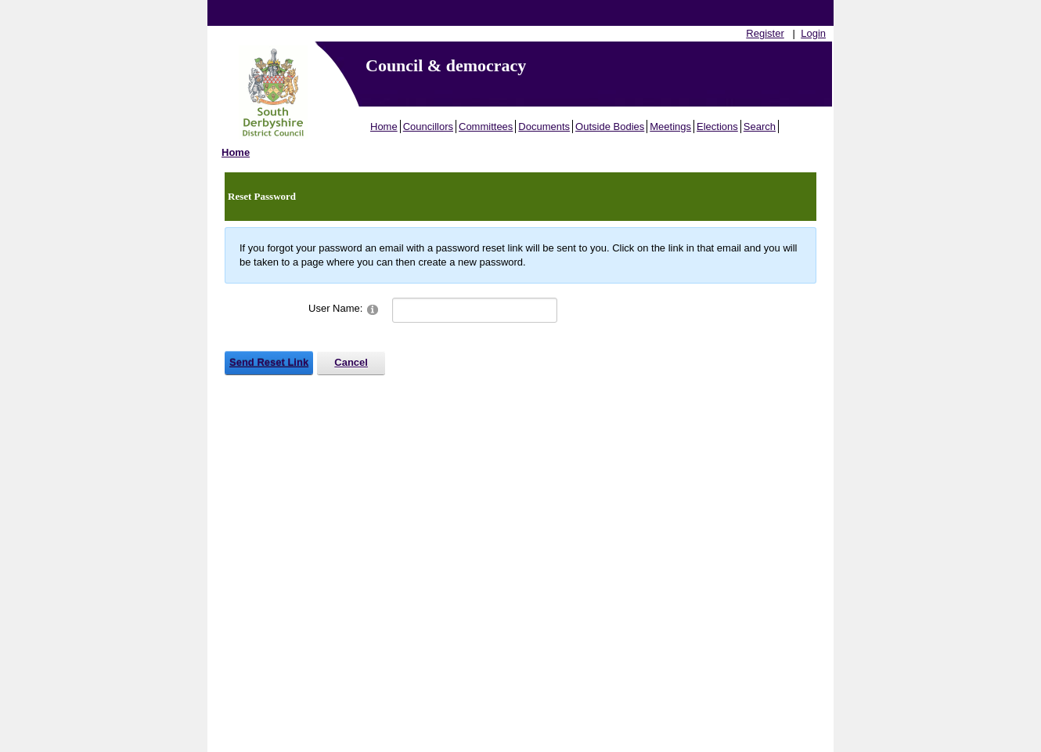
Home (384, 126)
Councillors (428, 126)
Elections (717, 126)
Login (813, 33)
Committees (486, 126)
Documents (544, 126)
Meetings (670, 126)
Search (760, 126)
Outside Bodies (609, 126)
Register (764, 33)
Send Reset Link (268, 362)
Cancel (351, 362)
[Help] (372, 309)
